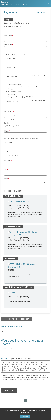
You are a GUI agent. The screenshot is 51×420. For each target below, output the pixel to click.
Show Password (38, 76)
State (6, 179)
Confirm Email (11, 67)
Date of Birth (9, 111)
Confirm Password (13, 101)
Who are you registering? (13, 26)
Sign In (8, 20)
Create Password (12, 76)
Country (7, 151)
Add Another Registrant (16, 319)
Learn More (25, 413)
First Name (8, 36)
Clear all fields (41, 12)
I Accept (25, 417)
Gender (7, 123)
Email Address (11, 58)
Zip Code (8, 160)
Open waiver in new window (20, 359)
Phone (7, 131)
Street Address (10, 142)
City (6, 170)
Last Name (8, 45)
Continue (9, 390)
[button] (28, 208)
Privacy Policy (40, 379)
